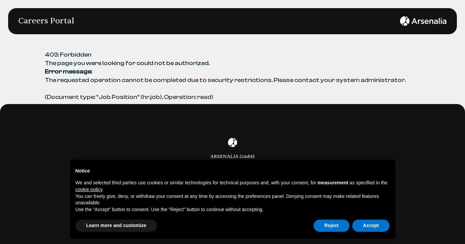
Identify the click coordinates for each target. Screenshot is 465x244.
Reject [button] (331, 225)
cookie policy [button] (89, 189)
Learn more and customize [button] (116, 225)
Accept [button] (371, 225)
